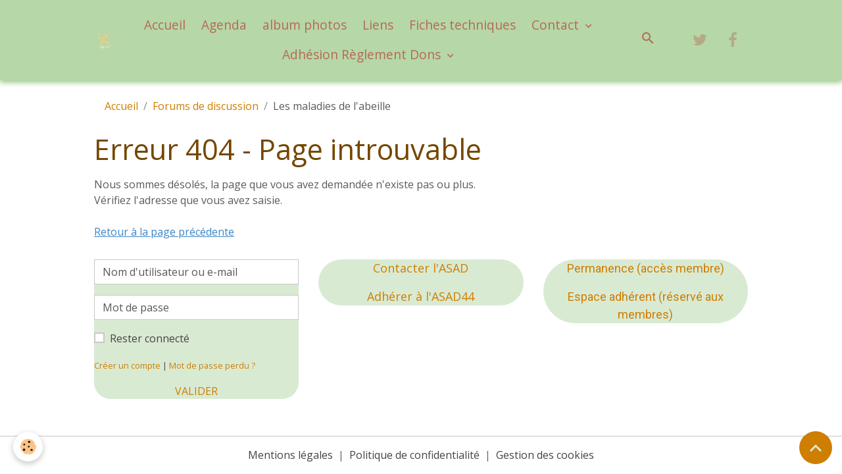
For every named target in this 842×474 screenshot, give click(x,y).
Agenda (224, 25)
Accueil (165, 25)
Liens (377, 25)
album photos (304, 25)
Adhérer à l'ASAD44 (420, 296)
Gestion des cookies (545, 455)
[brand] (104, 40)
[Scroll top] (815, 447)
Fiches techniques (462, 25)
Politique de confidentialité (414, 455)
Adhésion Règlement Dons (363, 54)
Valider (196, 391)
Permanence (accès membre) (645, 268)
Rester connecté (149, 338)
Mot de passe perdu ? (212, 365)
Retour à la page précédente (164, 231)
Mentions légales (290, 455)
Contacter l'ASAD (420, 268)
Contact (557, 25)
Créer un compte (127, 365)
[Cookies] (28, 446)
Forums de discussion (206, 106)
